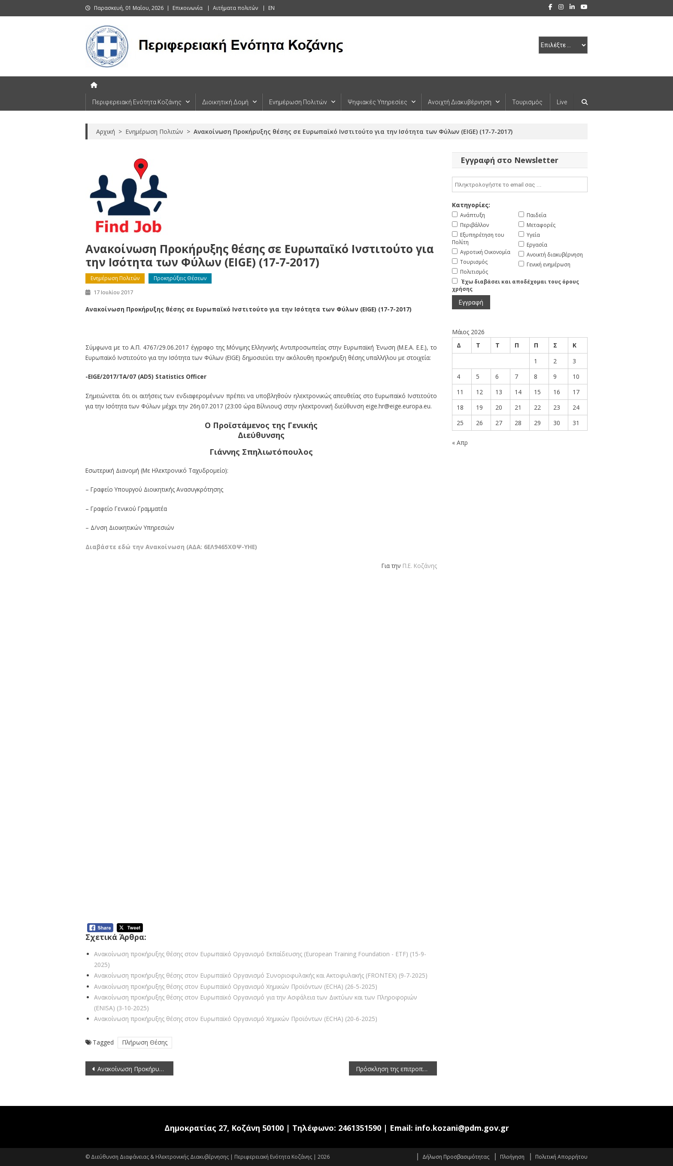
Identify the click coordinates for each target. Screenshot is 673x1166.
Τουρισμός (527, 102)
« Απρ (460, 442)
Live (562, 102)
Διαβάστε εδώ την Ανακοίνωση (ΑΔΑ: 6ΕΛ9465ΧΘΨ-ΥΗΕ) (171, 547)
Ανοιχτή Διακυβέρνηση (459, 102)
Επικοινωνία (188, 8)
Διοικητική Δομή (225, 102)
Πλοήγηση (512, 1156)
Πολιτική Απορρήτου (561, 1156)
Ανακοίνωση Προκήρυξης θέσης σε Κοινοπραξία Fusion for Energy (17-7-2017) (135, 1069)
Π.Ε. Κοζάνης (420, 566)
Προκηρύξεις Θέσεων (180, 278)
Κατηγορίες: (471, 205)
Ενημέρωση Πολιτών (298, 102)
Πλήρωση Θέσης (144, 1042)
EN (271, 8)
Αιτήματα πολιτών (235, 8)
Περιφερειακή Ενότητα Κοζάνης (137, 102)
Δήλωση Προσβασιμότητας (455, 1156)
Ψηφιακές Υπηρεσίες (377, 102)
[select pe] (563, 45)
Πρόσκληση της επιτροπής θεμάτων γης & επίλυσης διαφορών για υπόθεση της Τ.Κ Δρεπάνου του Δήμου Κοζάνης (396, 1069)
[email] (520, 184)
